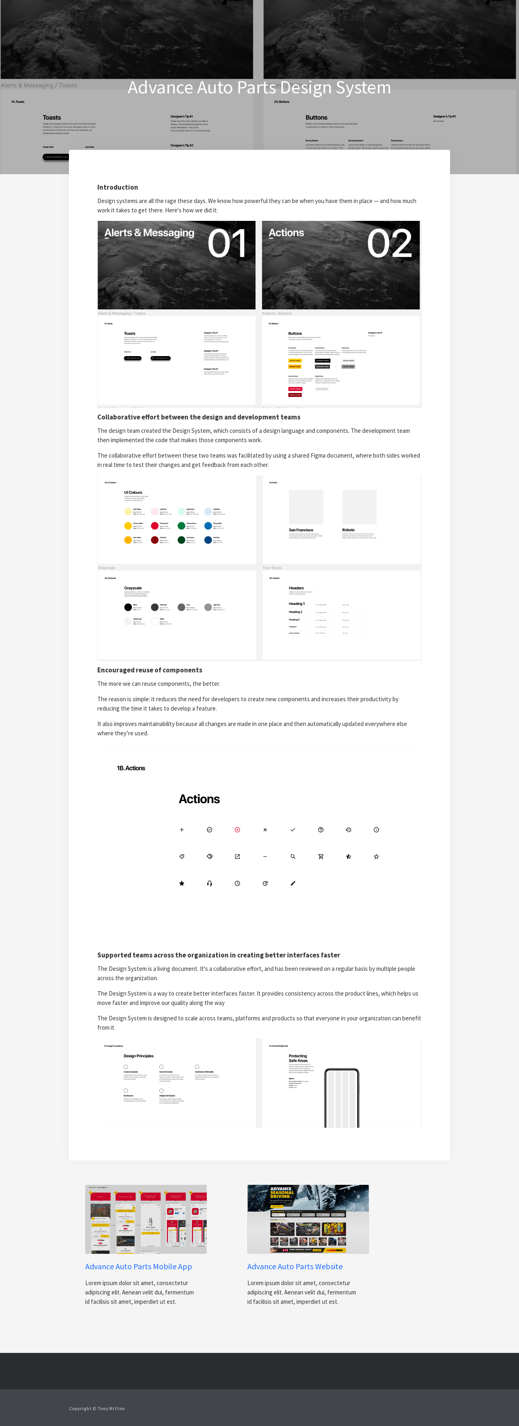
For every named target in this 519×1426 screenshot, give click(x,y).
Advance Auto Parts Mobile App (138, 1266)
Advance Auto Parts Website (295, 1266)
